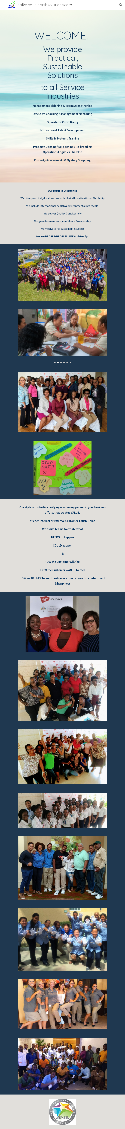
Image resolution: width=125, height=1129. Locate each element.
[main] (62, 96)
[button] (4, 5)
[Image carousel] (62, 336)
